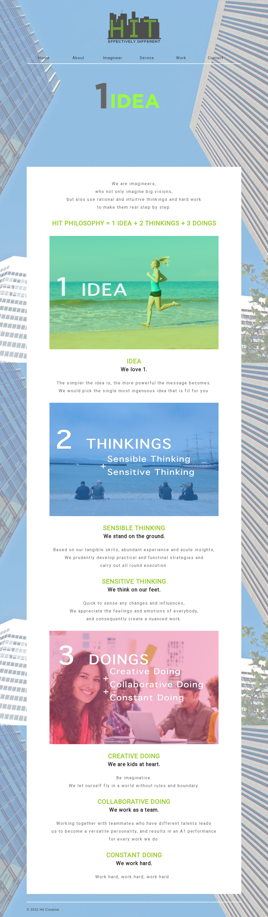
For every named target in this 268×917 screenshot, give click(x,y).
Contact (215, 58)
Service (147, 58)
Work (181, 58)
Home (44, 58)
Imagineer (112, 58)
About (78, 58)
